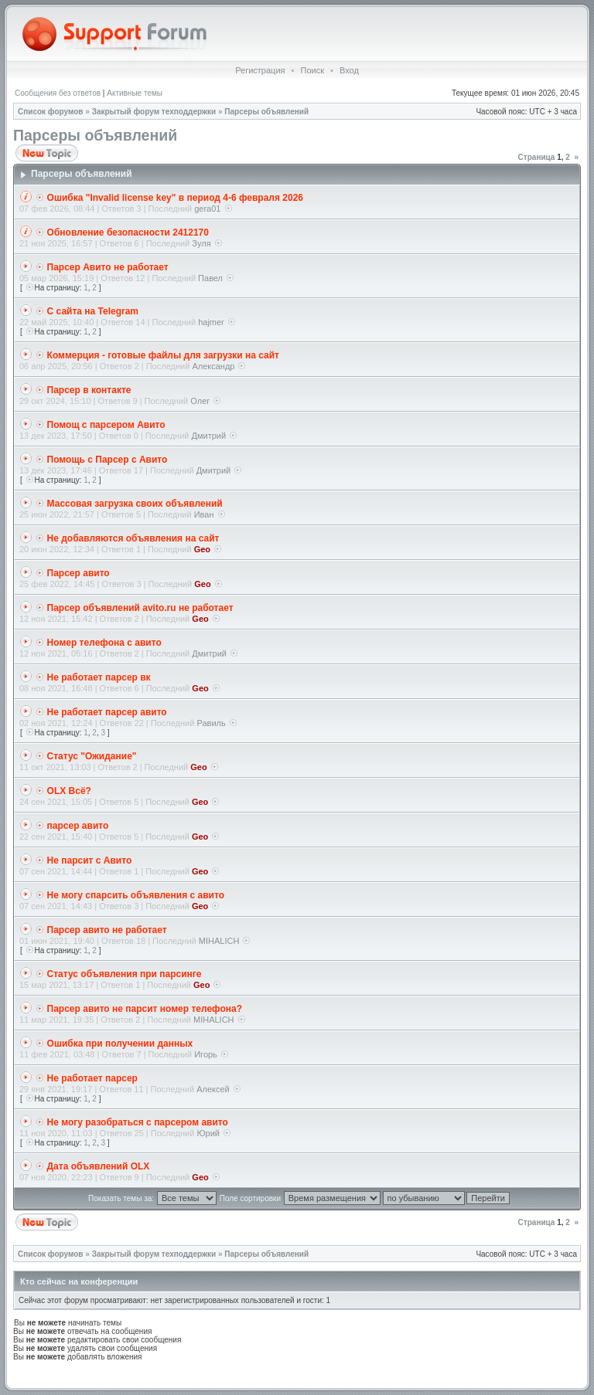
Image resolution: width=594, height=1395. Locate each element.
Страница (536, 157)
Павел (210, 278)
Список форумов (51, 111)
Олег (200, 401)
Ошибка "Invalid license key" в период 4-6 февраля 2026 (175, 197)
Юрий (208, 1133)
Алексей (213, 1089)
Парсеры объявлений (266, 111)
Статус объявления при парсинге (124, 974)
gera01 (207, 208)
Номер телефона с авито (104, 642)
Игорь (205, 1054)
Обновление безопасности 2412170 (128, 232)
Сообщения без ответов (58, 93)
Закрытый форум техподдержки (154, 111)
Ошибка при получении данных (120, 1043)
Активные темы (134, 93)
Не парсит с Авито (89, 860)
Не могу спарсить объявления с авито (135, 895)
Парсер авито (78, 573)
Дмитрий (209, 435)
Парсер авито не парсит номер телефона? (144, 1008)
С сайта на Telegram (92, 311)
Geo (202, 549)
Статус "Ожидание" (92, 756)
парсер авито (78, 825)
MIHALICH (219, 940)
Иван (204, 514)
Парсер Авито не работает (108, 267)
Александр (213, 366)
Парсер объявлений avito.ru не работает (140, 607)
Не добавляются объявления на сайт (133, 538)
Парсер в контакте (89, 390)
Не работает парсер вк (99, 677)
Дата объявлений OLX (98, 1166)
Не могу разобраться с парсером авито (137, 1122)
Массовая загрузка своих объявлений (135, 503)
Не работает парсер (92, 1078)
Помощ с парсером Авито (106, 424)
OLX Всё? (69, 791)
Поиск (311, 70)
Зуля (201, 243)
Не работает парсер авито (107, 712)
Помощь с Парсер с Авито (107, 459)
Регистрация (260, 70)
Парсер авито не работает (107, 930)
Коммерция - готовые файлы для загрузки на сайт (163, 355)
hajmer (211, 322)
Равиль (210, 723)
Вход (349, 70)
